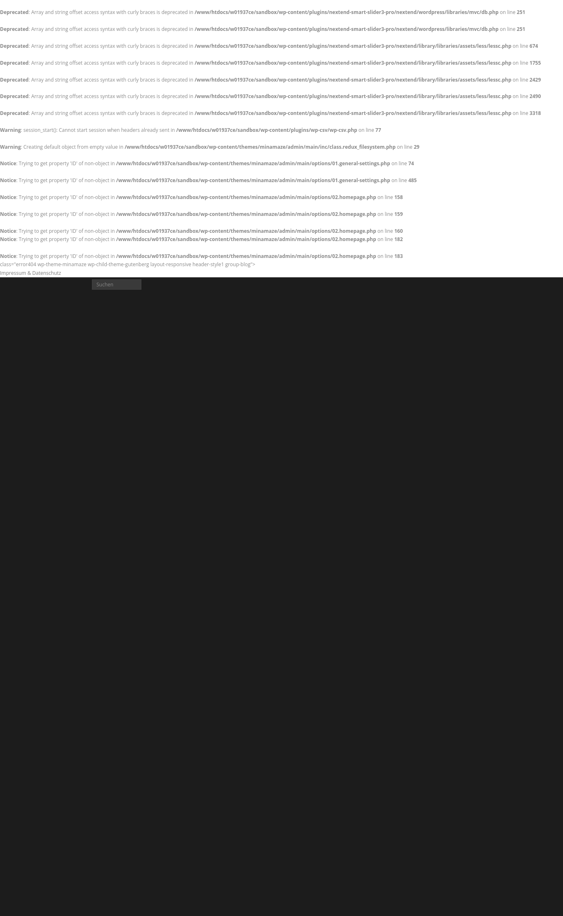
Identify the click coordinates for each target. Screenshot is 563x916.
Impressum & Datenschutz (30, 272)
